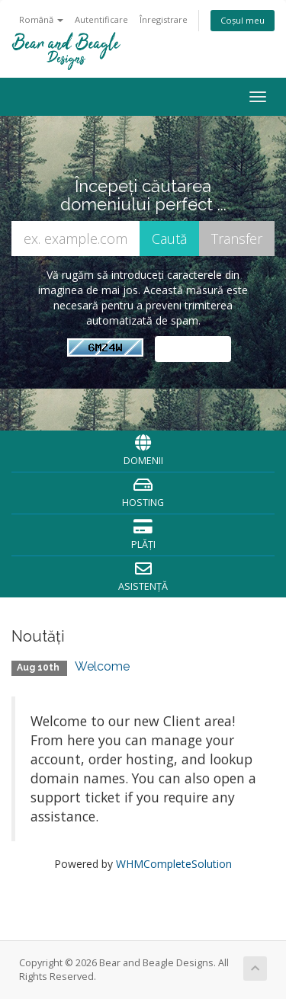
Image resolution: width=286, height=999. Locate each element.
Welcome (102, 666)
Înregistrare (164, 19)
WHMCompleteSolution (174, 864)
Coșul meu (242, 20)
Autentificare (101, 19)
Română (41, 19)
